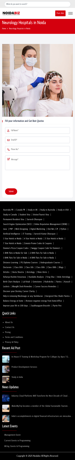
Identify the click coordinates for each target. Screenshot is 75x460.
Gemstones (37, 282)
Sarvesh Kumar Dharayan (45, 234)
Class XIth (40, 267)
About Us (9, 322)
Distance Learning (10, 263)
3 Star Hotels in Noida (12, 239)
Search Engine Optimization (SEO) (17, 224)
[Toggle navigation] (70, 13)
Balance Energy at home (13, 301)
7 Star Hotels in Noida (12, 243)
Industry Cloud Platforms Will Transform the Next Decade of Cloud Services (39, 396)
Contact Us (9, 327)
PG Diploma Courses (29, 263)
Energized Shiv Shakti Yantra (57, 296)
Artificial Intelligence (11, 234)
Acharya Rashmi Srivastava (14, 277)
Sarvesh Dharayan (34, 219)
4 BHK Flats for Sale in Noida (42, 258)
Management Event (12, 435)
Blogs (61, 267)
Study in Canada (10, 215)
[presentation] (27, 179)
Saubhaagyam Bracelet (40, 306)
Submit (11, 191)
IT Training (27, 234)
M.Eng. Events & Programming (16, 446)
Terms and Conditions (14, 337)
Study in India (17, 377)
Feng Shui (51, 277)
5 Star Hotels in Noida (54, 239)
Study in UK (33, 210)
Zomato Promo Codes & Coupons (38, 243)
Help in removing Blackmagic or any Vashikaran (23, 296)
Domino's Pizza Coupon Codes (16, 248)
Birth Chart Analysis (11, 282)
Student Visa (25, 215)
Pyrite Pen (57, 306)
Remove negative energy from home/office (44, 301)
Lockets (6, 286)
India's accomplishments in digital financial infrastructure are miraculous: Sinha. (42, 416)
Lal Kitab (26, 282)
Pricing (8, 332)
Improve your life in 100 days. (15, 306)
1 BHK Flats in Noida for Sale (15, 253)
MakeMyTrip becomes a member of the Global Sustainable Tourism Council (40, 406)
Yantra (59, 282)
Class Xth (29, 267)
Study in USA (63, 210)
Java (5, 229)
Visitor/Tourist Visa (41, 215)
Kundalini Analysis (36, 277)
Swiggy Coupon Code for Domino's (45, 248)
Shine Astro (42, 272)
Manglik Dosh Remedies (22, 286)
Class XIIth (51, 267)
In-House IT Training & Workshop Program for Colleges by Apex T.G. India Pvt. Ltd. (40, 357)
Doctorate (7, 267)
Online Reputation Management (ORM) (50, 224)
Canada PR (20, 210)
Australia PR (8, 210)
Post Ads (60, 13)
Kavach (67, 282)
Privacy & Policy (11, 342)
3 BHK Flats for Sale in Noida (15, 258)
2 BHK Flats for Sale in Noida (42, 253)
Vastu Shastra (18, 272)
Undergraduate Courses (50, 263)
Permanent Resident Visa (13, 219)
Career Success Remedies (45, 286)
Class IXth (18, 267)
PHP (11, 229)
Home (4, 29)
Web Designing (21, 229)
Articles (6, 272)
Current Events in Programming (17, 441)
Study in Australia (47, 210)
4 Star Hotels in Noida (33, 239)
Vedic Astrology (63, 277)
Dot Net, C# (53, 229)
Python (63, 229)
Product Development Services (24, 367)
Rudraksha (49, 282)
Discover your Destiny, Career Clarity (19, 291)
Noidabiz (37, 456)
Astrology (31, 272)
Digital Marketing (38, 229)
